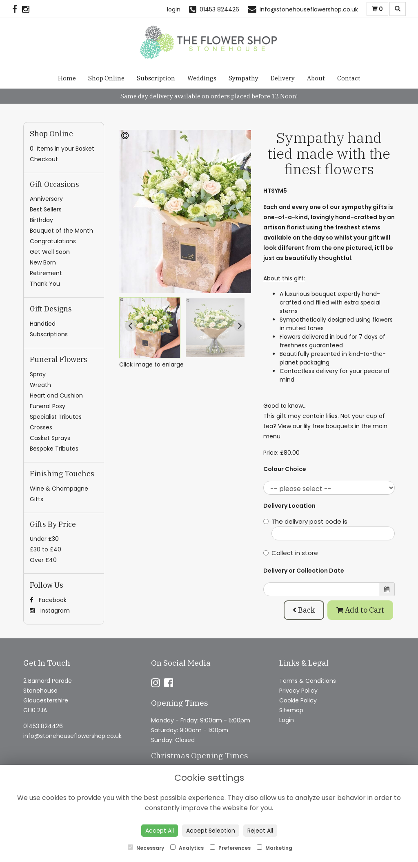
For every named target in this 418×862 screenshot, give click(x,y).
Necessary (146, 847)
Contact (348, 78)
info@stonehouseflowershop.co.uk (72, 736)
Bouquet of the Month (61, 231)
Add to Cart (360, 610)
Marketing (274, 847)
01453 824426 (43, 726)
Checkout (44, 159)
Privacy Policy (298, 690)
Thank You (45, 284)
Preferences (230, 847)
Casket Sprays (50, 438)
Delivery (283, 78)
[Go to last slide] (130, 325)
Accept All (159, 830)
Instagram (50, 611)
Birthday (41, 220)
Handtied (43, 324)
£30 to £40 (45, 549)
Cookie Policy (298, 700)
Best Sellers (46, 209)
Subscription (156, 78)
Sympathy (243, 78)
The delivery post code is (329, 528)
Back (304, 610)
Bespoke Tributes (54, 448)
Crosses (41, 427)
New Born (43, 262)
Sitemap (291, 710)
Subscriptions (49, 334)
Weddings (201, 78)
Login (286, 720)
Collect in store (290, 553)
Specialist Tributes (56, 417)
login (173, 9)
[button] (149, 327)
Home (67, 78)
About (316, 78)
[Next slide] (239, 325)
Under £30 (44, 539)
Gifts (36, 499)
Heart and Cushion (56, 395)
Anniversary (46, 199)
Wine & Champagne (59, 488)
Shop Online (106, 78)
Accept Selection (210, 830)
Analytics (187, 847)
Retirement (46, 273)
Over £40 (43, 560)
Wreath (40, 385)
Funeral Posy (47, 406)
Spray (38, 374)
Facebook (48, 600)
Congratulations (53, 241)
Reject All (260, 830)
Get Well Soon (50, 252)
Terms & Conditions (307, 681)
